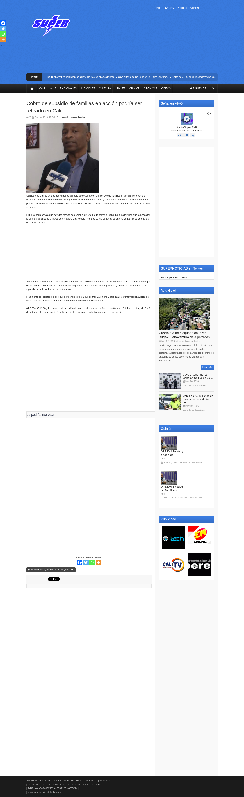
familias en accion (55, 569)
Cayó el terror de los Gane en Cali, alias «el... (198, 376)
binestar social (38, 569)
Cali (53, 117)
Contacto (194, 8)
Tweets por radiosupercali (174, 277)
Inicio (159, 8)
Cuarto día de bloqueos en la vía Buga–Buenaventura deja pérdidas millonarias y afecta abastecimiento (65, 77)
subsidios (70, 569)
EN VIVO (169, 8)
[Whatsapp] (92, 562)
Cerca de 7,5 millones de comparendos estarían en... (198, 399)
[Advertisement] (149, 44)
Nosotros (182, 8)
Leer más (207, 367)
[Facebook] (79, 562)
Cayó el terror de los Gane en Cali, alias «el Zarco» (145, 77)
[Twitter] (86, 562)
